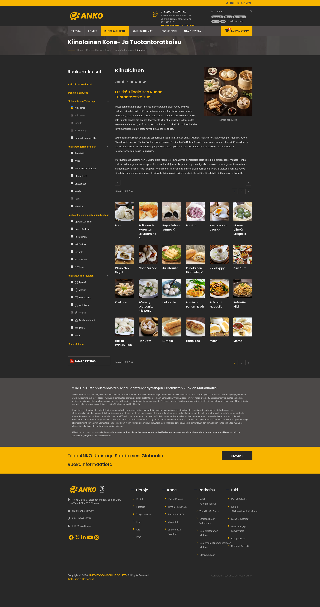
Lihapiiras (193, 341)
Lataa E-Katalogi (83, 361)
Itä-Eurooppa (79, 130)
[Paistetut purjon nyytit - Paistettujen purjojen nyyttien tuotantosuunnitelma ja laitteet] (195, 288)
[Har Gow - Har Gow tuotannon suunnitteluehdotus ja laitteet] (148, 326)
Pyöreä (78, 282)
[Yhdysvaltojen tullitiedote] (178, 25)
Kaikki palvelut (239, 499)
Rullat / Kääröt (176, 514)
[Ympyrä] (72, 289)
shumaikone (205, 432)
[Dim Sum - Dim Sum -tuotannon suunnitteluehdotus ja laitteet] (242, 254)
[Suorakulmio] (72, 297)
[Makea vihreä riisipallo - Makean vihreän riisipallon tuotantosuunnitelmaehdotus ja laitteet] (242, 211)
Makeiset (77, 206)
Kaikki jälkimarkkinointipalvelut (244, 509)
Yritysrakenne (143, 514)
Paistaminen (79, 236)
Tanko (78, 328)
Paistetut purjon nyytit (195, 304)
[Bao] (223, 21)
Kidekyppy (217, 268)
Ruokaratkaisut (114, 31)
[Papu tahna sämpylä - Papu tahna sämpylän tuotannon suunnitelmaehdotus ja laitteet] (171, 211)
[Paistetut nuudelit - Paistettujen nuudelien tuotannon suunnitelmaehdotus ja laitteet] (219, 288)
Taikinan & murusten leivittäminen (147, 231)
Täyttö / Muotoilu (177, 506)
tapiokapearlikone (220, 432)
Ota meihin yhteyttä (81, 435)
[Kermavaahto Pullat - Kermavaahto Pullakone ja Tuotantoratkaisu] (219, 211)
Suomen (246, 3)
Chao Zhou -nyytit (124, 270)
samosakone (179, 432)
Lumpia (167, 341)
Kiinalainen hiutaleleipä (194, 270)
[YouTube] (90, 538)
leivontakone (192, 432)
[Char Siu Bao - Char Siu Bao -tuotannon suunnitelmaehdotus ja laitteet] (148, 254)
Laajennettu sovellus (174, 531)
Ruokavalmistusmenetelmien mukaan (88, 214)
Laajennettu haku (235, 21)
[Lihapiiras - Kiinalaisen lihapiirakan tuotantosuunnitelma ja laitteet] (195, 326)
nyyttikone (235, 432)
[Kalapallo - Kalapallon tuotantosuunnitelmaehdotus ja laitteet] (171, 288)
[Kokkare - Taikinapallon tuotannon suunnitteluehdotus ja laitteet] (124, 288)
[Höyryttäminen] (72, 229)
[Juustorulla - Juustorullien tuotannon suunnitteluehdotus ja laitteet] (171, 254)
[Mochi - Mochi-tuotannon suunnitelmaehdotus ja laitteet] (219, 326)
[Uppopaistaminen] (72, 221)
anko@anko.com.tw (173, 11)
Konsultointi (168, 31)
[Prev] (117, 182)
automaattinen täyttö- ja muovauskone (135, 432)
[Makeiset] (72, 206)
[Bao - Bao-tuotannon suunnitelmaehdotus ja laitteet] (124, 211)
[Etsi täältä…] (229, 11)
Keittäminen (79, 244)
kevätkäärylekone (163, 432)
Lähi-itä (76, 123)
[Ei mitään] (72, 267)
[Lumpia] (215, 21)
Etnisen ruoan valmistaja (119, 49)
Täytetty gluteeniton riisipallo (147, 306)
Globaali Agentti (240, 545)
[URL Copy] (144, 82)
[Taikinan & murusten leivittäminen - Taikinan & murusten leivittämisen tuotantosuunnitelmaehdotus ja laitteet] (148, 211)
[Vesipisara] (72, 304)
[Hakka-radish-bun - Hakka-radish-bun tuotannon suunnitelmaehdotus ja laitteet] (124, 326)
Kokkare (121, 302)
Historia (140, 506)
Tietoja (76, 31)
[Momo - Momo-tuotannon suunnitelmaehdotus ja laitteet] (242, 326)
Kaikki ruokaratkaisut (80, 84)
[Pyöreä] (72, 282)
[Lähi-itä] (72, 122)
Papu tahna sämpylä (170, 227)
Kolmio (78, 313)
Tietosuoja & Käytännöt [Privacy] (81, 578)
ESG (138, 537)
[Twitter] (127, 82)
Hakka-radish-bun (123, 343)
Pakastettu (78, 153)
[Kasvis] (72, 191)
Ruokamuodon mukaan (81, 275)
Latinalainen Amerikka (84, 138)
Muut (75, 335)
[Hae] (250, 11)
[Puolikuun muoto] (72, 320)
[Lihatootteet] (72, 175)
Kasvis (76, 191)
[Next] (248, 182)
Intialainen (78, 115)
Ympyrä (78, 290)
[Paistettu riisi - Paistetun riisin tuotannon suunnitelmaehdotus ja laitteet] (242, 288)
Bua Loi (191, 225)
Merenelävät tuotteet (83, 168)
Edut (139, 521)
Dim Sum (239, 268)
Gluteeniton (79, 183)
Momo (237, 341)
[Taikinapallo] (217, 16)
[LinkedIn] (132, 82)
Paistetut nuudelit (216, 304)
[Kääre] (72, 160)
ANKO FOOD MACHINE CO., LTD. (107, 575)
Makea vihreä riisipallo (239, 229)
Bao (118, 225)
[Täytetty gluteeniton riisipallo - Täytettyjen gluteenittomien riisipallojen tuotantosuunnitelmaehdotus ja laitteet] (148, 288)
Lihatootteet (79, 176)
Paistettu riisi (239, 304)
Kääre (75, 160)
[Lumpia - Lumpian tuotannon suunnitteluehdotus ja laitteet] (171, 326)
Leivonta (77, 251)
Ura (138, 529)
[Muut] (72, 335)
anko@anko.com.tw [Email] (83, 510)
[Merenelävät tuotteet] (72, 168)
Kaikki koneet (175, 499)
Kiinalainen (141, 49)
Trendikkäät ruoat (78, 92)
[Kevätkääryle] (239, 16)
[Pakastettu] (72, 153)
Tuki (232, 3)
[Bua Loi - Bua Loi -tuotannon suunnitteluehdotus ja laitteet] (195, 211)
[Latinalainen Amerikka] (72, 138)
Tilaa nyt (237, 455)
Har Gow (145, 341)
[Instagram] (96, 538)
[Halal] (72, 198)
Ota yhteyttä (192, 31)
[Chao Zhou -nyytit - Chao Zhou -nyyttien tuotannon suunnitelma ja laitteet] (124, 254)
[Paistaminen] (72, 236)
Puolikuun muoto (83, 320)
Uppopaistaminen (81, 221)
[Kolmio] (72, 312)
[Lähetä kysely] (236, 31)
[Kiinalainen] (72, 107)
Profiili (139, 499)
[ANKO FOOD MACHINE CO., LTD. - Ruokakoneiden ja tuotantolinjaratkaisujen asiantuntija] (86, 15)
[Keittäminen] (72, 244)
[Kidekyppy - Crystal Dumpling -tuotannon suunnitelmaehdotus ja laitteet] (219, 254)
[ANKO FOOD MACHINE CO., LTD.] (97, 489)
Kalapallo (169, 302)
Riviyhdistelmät (143, 31)
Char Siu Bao (148, 268)
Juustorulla (170, 268)
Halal (75, 198)
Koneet (92, 31)
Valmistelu (173, 521)
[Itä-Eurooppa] (72, 130)
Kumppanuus (238, 538)
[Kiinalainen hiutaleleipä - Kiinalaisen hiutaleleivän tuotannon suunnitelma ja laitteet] (195, 254)
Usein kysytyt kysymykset (238, 528)
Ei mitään (77, 267)
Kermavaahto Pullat (218, 227)
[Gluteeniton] (72, 183)
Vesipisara (80, 305)
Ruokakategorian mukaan (82, 146)
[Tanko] (72, 327)
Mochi (214, 341)
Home (80, 49)
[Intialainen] (72, 115)
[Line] (136, 82)
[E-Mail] (140, 82)
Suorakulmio (81, 298)
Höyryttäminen (80, 229)
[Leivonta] (72, 251)
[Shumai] (228, 16)
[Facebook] (123, 82)
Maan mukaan (76, 343)
